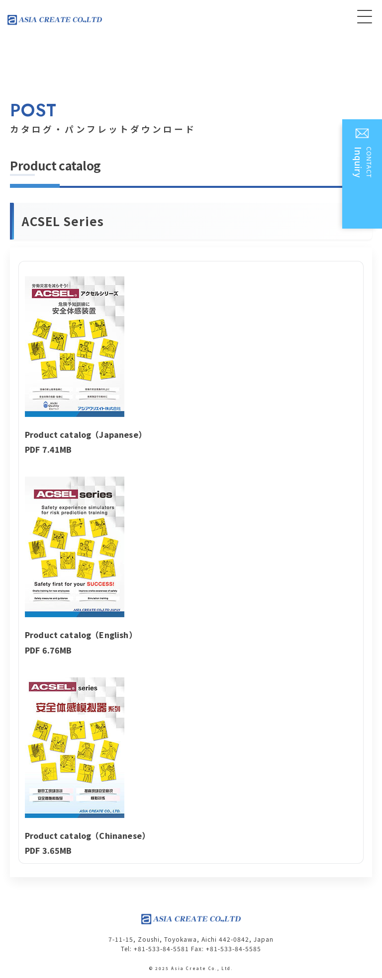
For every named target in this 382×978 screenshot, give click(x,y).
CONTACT (363, 178)
